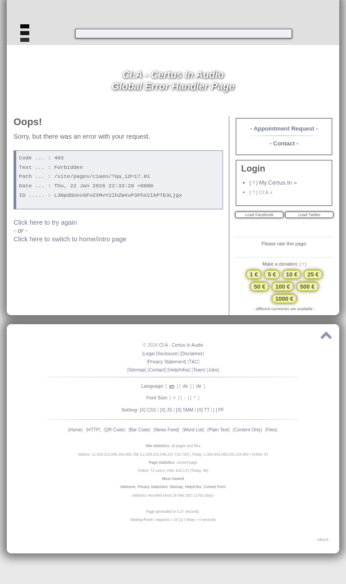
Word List (193, 429)
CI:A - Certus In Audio (181, 345)
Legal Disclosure (160, 353)
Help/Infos (178, 369)
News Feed (166, 429)
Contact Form (215, 487)
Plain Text (218, 429)
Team (198, 369)
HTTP (93, 429)
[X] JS (166, 409)
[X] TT (203, 409)
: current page (173, 463)
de (185, 386)
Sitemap (136, 369)
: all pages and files (173, 446)
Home (75, 429)
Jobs (213, 369)
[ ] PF (218, 409)
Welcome (128, 487)
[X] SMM (184, 409)
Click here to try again (45, 222)
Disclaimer (192, 353)
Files (271, 429)
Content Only (247, 429)
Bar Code (139, 429)
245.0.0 (322, 540)
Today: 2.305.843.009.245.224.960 (220, 455)
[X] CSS (148, 409)
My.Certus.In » (278, 182)
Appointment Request (284, 128)
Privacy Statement (166, 361)
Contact (284, 143)
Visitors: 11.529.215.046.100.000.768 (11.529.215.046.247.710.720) (133, 455)
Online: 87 (259, 455)
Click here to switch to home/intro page (70, 239)
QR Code (114, 429)
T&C (193, 361)
